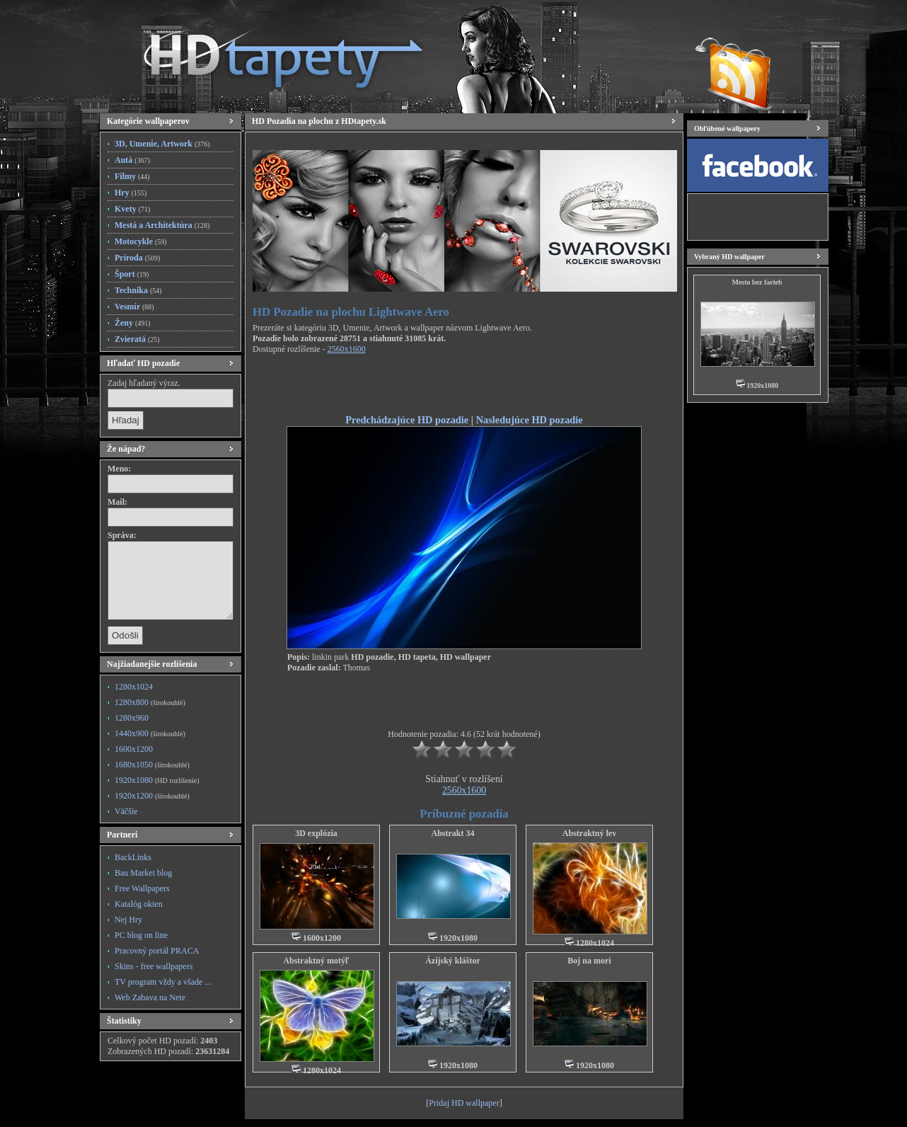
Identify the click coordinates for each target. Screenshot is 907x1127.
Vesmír (134, 306)
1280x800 (150, 702)
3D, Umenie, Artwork (162, 144)
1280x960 (132, 718)
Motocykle (141, 241)
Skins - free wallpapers (153, 966)
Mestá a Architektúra (162, 225)
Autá (132, 160)
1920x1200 (152, 796)
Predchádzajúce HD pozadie (406, 419)
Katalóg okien (139, 904)
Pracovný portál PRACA (157, 951)
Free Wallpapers (142, 888)
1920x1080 (157, 780)
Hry (130, 193)
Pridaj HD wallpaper (464, 1103)
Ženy (133, 323)
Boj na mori (589, 961)
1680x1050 (152, 765)
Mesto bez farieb (757, 282)
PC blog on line (141, 935)
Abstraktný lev (589, 833)
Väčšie (126, 811)
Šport (132, 274)
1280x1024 (134, 687)
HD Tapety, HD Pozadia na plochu (269, 53)
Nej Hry (128, 920)
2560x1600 (347, 349)
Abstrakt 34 (452, 833)
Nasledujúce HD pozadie (529, 419)
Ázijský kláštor (452, 961)
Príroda (137, 258)
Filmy (132, 176)
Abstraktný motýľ (316, 961)
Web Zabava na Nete (150, 997)
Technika (138, 290)
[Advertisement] (464, 386)
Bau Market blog (143, 873)
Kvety (132, 209)
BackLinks (133, 857)
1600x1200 (134, 749)
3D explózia (316, 833)
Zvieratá (137, 339)
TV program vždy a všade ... (163, 982)
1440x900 (150, 733)
